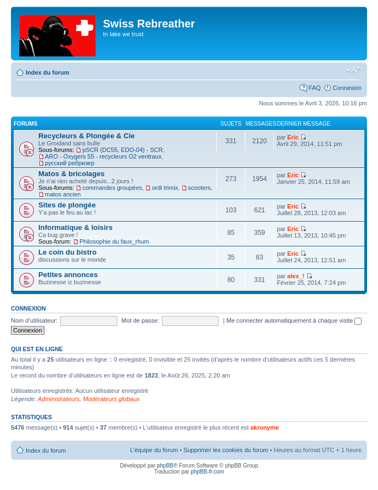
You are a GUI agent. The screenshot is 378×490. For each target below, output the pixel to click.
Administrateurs (58, 399)
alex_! (295, 276)
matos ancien (63, 194)
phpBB (165, 466)
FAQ (314, 88)
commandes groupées (112, 187)
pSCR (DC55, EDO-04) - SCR (122, 150)
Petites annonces (68, 275)
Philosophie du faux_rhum (114, 241)
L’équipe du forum (153, 450)
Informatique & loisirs (75, 227)
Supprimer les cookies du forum (226, 450)
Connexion (347, 88)
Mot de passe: (140, 320)
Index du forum (47, 72)
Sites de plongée (67, 205)
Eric (293, 137)
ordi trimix (165, 187)
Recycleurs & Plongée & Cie (86, 136)
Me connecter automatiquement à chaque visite (294, 320)
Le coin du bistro (67, 252)
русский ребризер (69, 163)
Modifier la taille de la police (354, 70)
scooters (199, 187)
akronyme (264, 427)
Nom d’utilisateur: (34, 320)
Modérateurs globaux (111, 399)
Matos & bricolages (71, 174)
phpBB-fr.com (207, 472)
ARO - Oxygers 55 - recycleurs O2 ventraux (103, 156)
